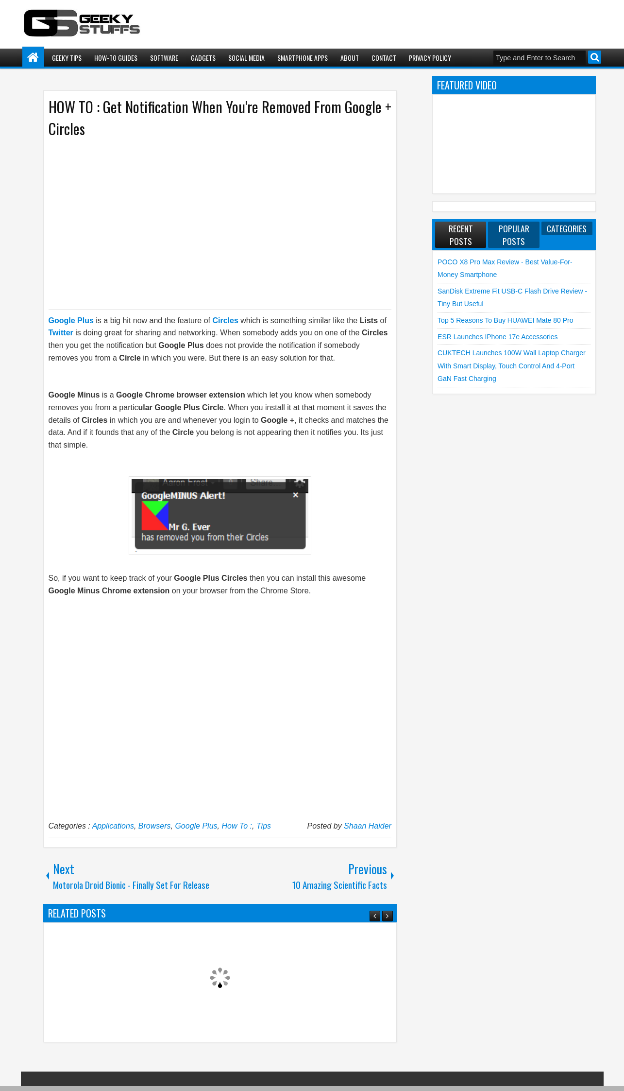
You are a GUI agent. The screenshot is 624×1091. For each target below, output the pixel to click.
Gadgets (203, 57)
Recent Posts (461, 234)
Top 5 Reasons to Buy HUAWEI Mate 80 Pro (505, 320)
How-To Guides (115, 57)
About (349, 57)
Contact (383, 57)
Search (594, 57)
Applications (113, 826)
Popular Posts (514, 234)
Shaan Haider (367, 826)
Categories (567, 228)
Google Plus (196, 826)
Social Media (246, 57)
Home (33, 57)
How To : (236, 826)
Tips (263, 826)
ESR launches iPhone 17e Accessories (498, 337)
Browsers (154, 826)
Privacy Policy (430, 57)
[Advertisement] (210, 223)
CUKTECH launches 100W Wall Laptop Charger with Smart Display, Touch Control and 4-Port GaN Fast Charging (512, 365)
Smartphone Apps (302, 57)
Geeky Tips (67, 57)
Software (164, 57)
